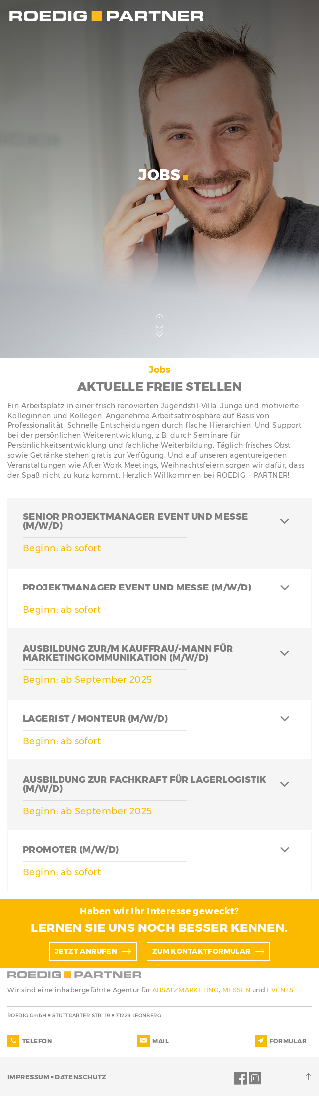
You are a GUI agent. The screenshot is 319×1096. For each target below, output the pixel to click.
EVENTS (280, 990)
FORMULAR (288, 1041)
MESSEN (237, 990)
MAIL (160, 1041)
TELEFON (37, 1041)
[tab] (159, 532)
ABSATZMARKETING (185, 990)
